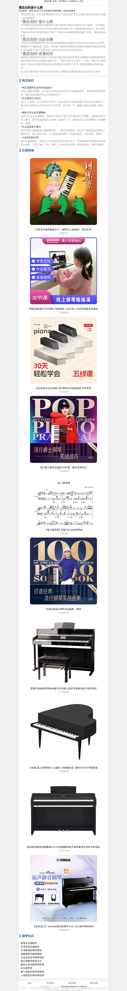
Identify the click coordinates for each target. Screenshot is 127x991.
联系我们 (51, 983)
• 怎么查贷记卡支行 (31, 98)
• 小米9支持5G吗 (29, 137)
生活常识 (63, 1)
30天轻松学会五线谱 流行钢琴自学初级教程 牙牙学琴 (63, 388)
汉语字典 (82, 987)
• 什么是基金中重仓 (31, 126)
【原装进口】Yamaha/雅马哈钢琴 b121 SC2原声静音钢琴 (63, 926)
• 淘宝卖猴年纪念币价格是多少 (37, 87)
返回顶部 (94, 983)
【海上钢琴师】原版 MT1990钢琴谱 (63, 530)
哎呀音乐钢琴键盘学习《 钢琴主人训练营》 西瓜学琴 (63, 229)
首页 (55, 1)
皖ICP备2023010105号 (70, 987)
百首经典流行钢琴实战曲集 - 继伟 (63, 609)
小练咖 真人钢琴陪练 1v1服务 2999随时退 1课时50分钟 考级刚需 (63, 767)
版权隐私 (72, 983)
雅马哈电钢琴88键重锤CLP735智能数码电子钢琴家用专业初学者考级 (63, 847)
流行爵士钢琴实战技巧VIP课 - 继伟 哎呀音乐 (63, 467)
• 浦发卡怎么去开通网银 (33, 112)
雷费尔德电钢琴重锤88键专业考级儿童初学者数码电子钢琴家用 (63, 688)
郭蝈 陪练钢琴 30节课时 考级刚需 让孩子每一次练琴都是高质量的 (63, 309)
